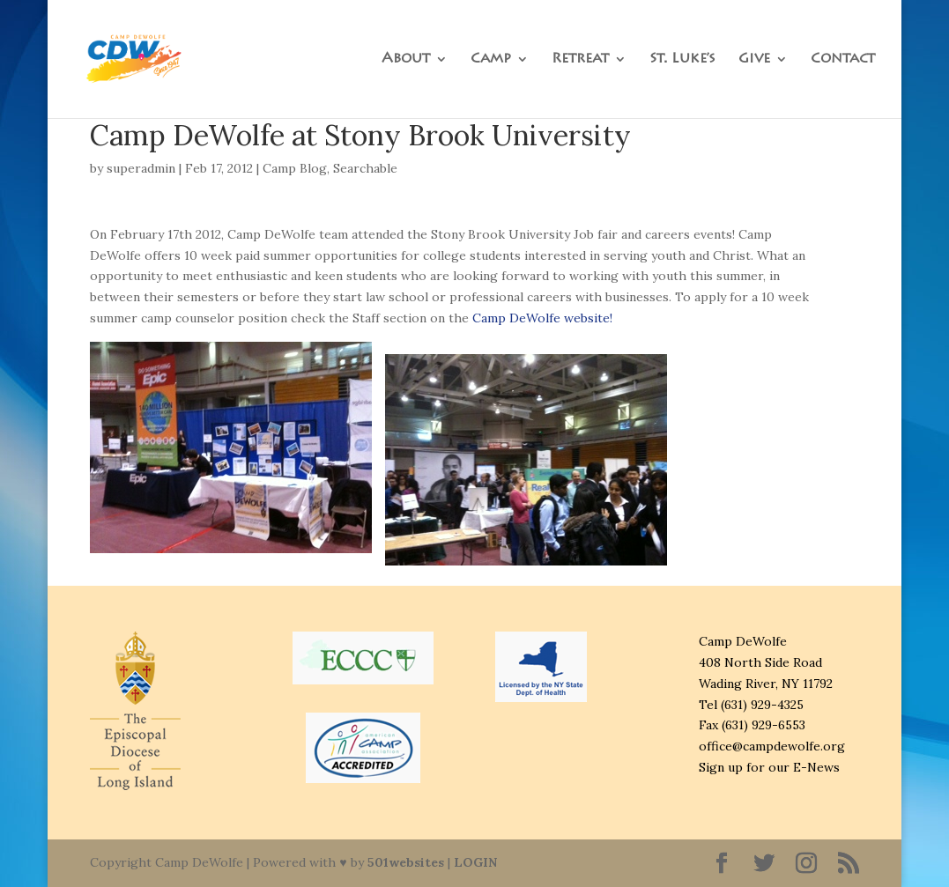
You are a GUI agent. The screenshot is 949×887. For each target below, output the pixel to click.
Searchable (365, 168)
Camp (491, 59)
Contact (843, 59)
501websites (405, 862)
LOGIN (475, 862)
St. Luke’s (682, 59)
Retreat (580, 59)
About (406, 59)
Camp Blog (295, 168)
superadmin (141, 168)
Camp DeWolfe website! (542, 318)
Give (754, 59)
